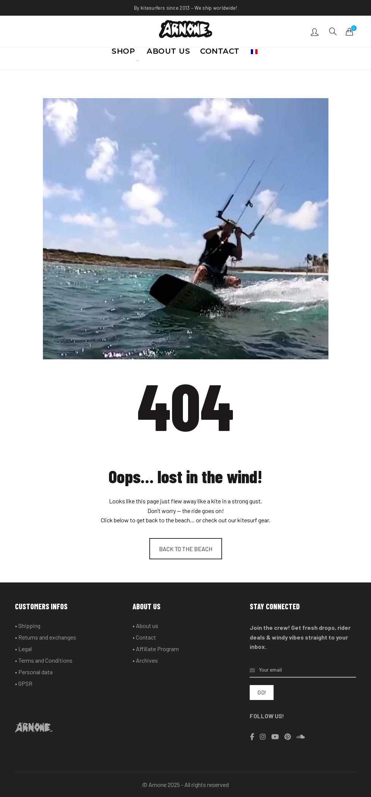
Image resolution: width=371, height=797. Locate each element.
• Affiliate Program (155, 648)
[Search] (333, 31)
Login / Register (315, 31)
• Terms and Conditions (43, 660)
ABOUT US (168, 53)
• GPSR (23, 683)
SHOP (123, 53)
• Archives (145, 660)
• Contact (144, 637)
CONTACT (220, 53)
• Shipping (27, 625)
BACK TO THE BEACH (185, 548)
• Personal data (34, 671)
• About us (145, 625)
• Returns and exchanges (45, 637)
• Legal (23, 648)
